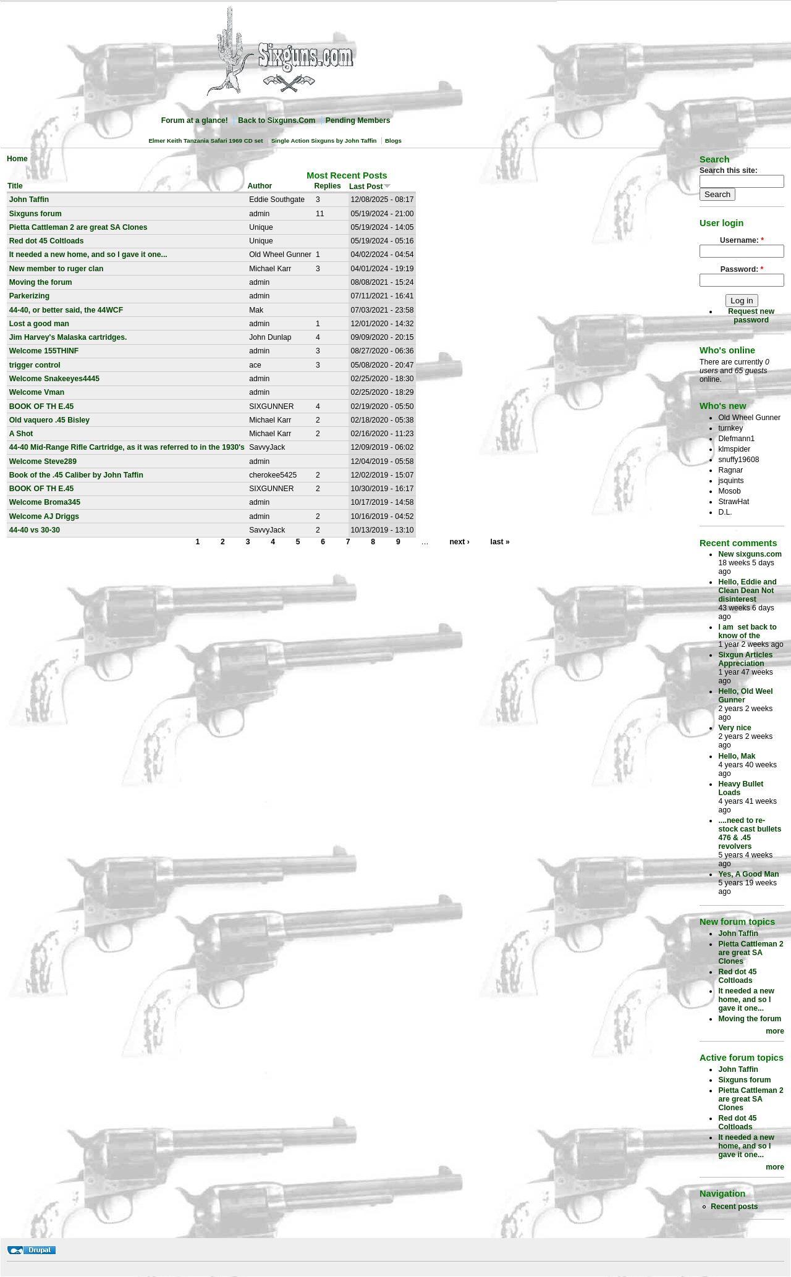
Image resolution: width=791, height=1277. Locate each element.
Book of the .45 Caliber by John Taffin (76, 475)
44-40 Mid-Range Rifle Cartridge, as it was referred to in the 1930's (127, 447)
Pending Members (358, 120)
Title (15, 186)
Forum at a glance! (194, 120)
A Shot (21, 433)
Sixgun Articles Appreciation (745, 659)
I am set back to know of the (747, 631)
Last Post (370, 186)
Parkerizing (29, 296)
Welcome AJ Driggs (44, 516)
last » (500, 541)
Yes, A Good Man (748, 874)
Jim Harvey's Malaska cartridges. (68, 337)
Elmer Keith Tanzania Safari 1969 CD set (205, 140)
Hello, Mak (736, 756)
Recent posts (734, 1206)
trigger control (35, 365)
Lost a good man (39, 323)
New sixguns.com (750, 554)
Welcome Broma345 (44, 502)
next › (459, 541)
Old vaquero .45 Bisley (49, 420)
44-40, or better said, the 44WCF (66, 310)
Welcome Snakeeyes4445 (54, 378)
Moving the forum (40, 282)
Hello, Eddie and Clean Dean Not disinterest (747, 591)
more (775, 1031)
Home (17, 158)
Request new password (751, 315)
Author (260, 186)
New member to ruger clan (56, 268)
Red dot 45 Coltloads (46, 241)
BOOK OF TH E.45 (41, 406)
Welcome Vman (37, 392)
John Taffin (29, 199)
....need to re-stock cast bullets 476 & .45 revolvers (749, 833)
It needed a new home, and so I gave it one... (88, 254)
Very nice (734, 727)
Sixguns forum (35, 213)
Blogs (393, 140)
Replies (327, 186)
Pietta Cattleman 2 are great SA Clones (78, 227)
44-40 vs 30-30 (34, 530)
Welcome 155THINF (44, 351)
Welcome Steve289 (43, 461)
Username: (742, 240)
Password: (742, 269)
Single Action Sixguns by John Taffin (324, 140)
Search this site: (729, 170)
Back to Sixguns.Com (276, 120)
